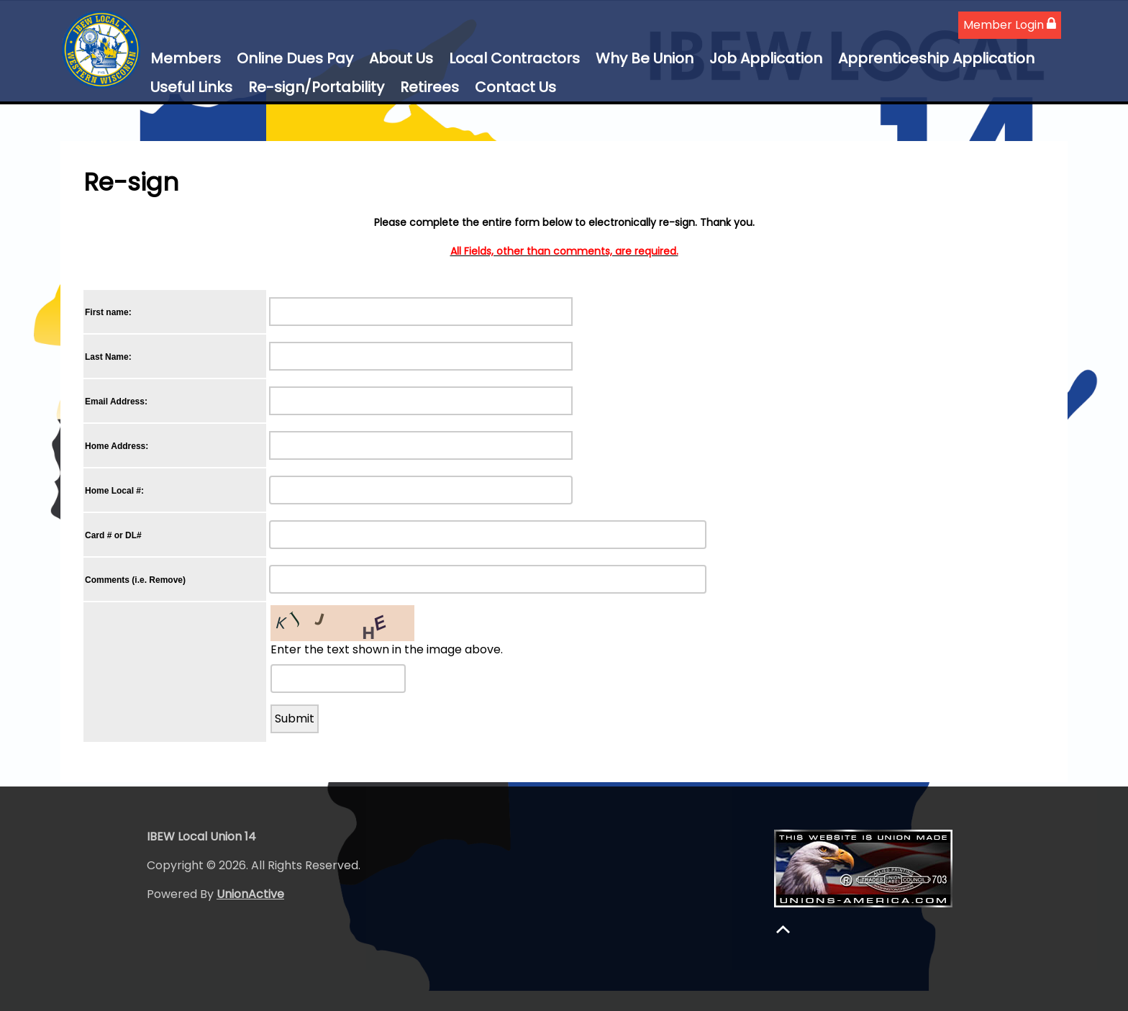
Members (185, 58)
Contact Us (515, 87)
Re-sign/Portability (316, 87)
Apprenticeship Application (936, 58)
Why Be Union (644, 58)
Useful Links (191, 87)
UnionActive (250, 894)
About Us (401, 58)
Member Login (1009, 25)
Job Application (765, 58)
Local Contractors (514, 58)
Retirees (429, 87)
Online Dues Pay (295, 58)
